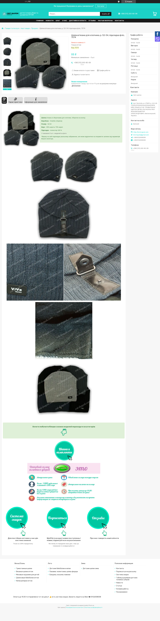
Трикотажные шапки (24, 568)
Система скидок (122, 575)
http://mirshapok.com (140, 132)
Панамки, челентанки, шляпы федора (64, 572)
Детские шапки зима (91, 568)
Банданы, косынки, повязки (60, 575)
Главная (39, 20)
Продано (34, 28)
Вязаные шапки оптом (24, 572)
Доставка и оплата (77, 20)
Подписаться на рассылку (126, 572)
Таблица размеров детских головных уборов (126, 579)
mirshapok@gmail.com (141, 135)
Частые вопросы (105, 20)
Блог (58, 20)
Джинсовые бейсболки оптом (27, 578)
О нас (64, 20)
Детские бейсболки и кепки (60, 568)
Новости (49, 20)
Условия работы (122, 589)
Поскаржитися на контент (75, 607)
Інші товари (25, 28)
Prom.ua (91, 605)
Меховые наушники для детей (27, 575)
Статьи (119, 586)
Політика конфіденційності (93, 607)
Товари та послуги (12, 28)
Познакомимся (121, 592)
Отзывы (92, 20)
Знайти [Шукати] (105, 14)
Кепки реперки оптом (24, 581)
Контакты (119, 20)
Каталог (101, 6)
